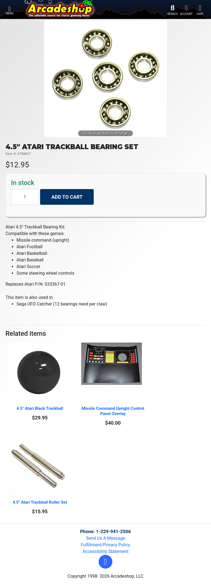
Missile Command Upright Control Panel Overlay (113, 411)
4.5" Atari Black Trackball (39, 408)
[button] (105, 562)
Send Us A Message (105, 538)
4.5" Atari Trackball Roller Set (40, 502)
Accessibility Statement (105, 551)
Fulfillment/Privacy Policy (105, 544)
